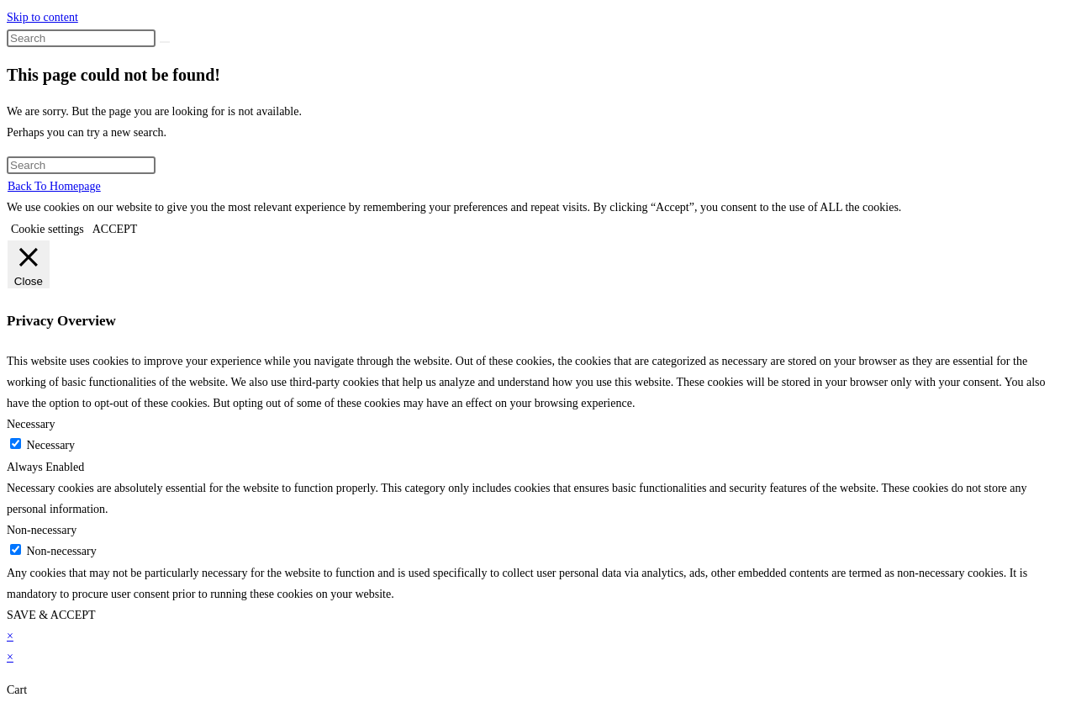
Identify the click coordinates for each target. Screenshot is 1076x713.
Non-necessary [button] (41, 530)
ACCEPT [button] (115, 229)
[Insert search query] (81, 38)
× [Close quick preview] (10, 636)
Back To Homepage (54, 186)
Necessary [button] (31, 424)
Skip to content (42, 17)
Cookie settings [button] (47, 229)
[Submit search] (165, 42)
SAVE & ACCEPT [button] (51, 615)
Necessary (51, 445)
